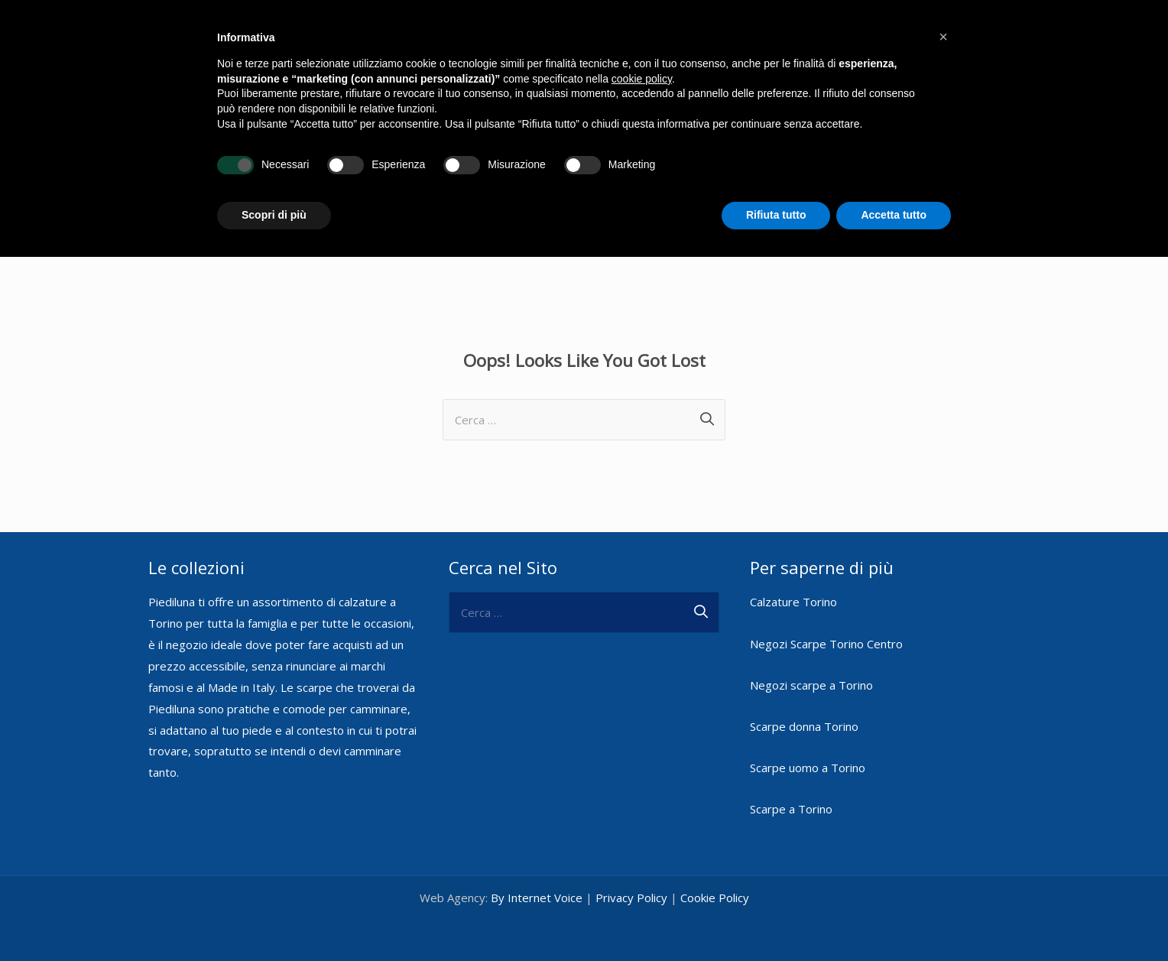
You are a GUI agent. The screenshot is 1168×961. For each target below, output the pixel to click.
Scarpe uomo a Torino (807, 756)
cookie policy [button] (642, 79)
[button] (943, 36)
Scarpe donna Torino (804, 714)
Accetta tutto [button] (893, 215)
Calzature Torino (793, 590)
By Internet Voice (536, 886)
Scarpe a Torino (791, 797)
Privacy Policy (631, 886)
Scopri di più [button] (274, 215)
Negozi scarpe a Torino (811, 673)
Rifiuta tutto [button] (776, 215)
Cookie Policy (714, 886)
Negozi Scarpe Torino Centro (826, 632)
